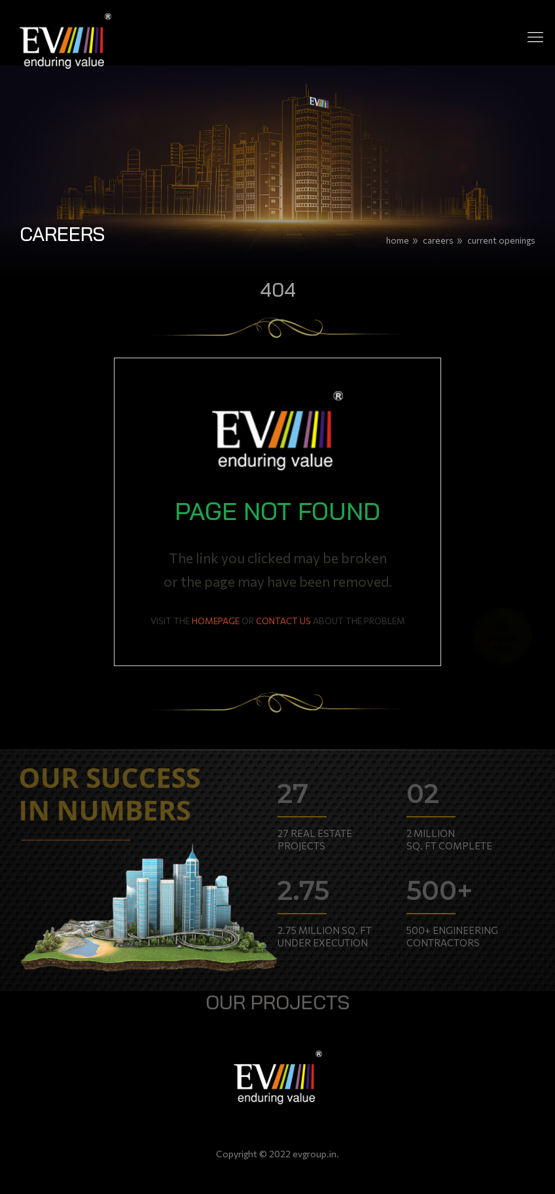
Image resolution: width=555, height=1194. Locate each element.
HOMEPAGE (216, 620)
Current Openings (501, 240)
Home (397, 240)
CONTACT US (283, 620)
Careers (438, 240)
